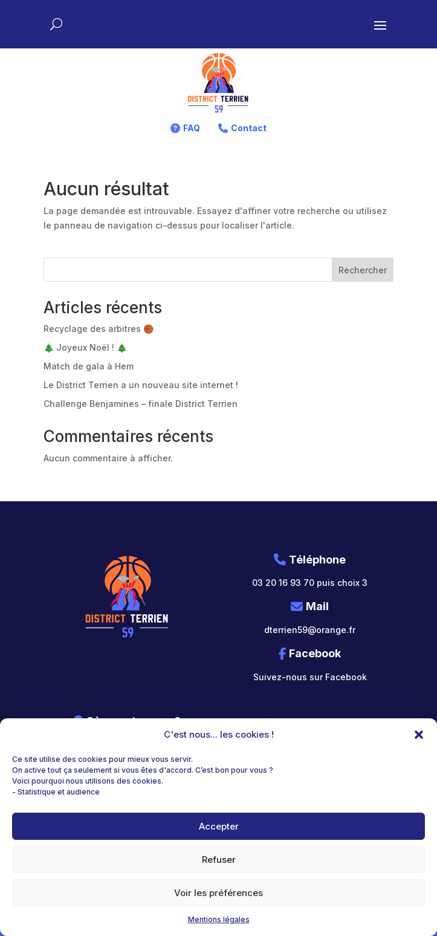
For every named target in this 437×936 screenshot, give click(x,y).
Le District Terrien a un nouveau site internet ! (141, 385)
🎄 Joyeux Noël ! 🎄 (85, 347)
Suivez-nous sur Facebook (310, 677)
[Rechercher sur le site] (56, 24)
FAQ (191, 128)
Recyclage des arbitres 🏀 (99, 328)
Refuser (219, 859)
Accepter (219, 826)
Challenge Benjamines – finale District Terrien (141, 403)
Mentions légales (219, 919)
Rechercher (362, 270)
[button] (419, 735)
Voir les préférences (218, 893)
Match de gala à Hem (89, 366)
